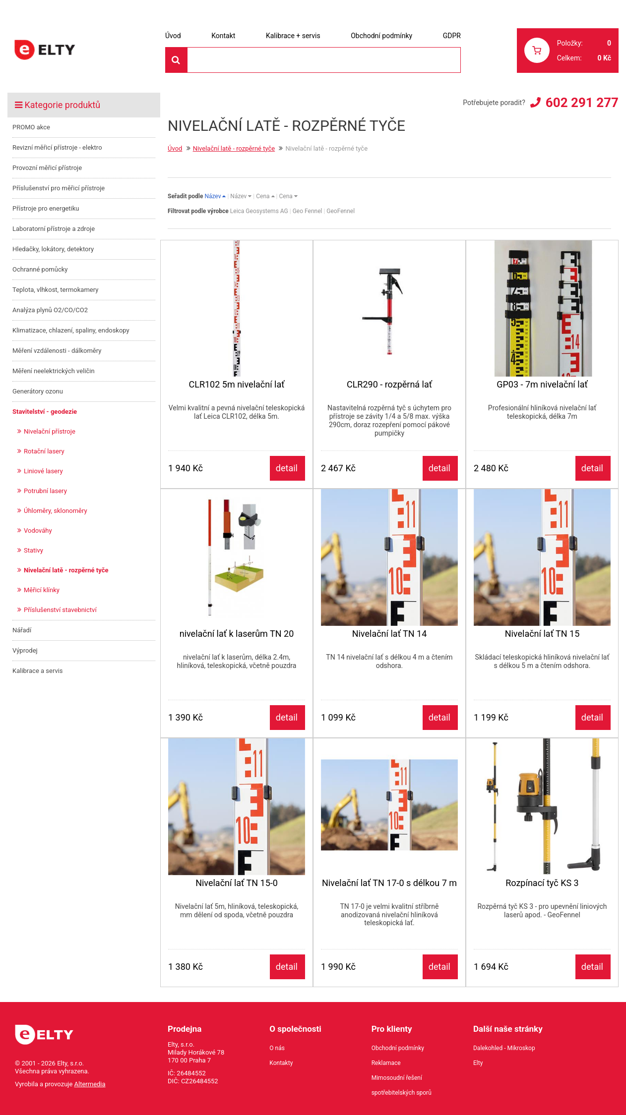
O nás (277, 1048)
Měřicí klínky (42, 590)
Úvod (173, 36)
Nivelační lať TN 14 (389, 633)
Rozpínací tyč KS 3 (542, 883)
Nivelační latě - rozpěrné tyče (66, 570)
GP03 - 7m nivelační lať (542, 384)
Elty (478, 1062)
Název (215, 196)
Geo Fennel (307, 211)
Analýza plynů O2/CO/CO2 (50, 310)
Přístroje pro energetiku (45, 208)
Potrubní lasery (45, 491)
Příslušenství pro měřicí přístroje (58, 188)
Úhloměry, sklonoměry (55, 510)
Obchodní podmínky (381, 36)
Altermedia (90, 1084)
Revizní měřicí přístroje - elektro (57, 147)
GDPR (452, 36)
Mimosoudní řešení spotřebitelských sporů (402, 1085)
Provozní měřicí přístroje (47, 167)
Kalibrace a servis (37, 670)
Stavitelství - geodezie (44, 411)
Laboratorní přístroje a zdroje (53, 228)
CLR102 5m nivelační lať (236, 384)
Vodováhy (38, 530)
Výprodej (25, 650)
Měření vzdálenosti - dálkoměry (56, 350)
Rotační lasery (44, 451)
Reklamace (386, 1062)
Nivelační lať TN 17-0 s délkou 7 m (389, 883)
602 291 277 (582, 102)
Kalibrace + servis (293, 36)
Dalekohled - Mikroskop (504, 1048)
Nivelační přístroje (49, 431)
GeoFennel (340, 211)
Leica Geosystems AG (259, 211)
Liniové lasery (43, 471)
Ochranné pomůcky (39, 269)
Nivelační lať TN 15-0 (236, 883)
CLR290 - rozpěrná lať (389, 384)
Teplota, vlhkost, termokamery (55, 289)
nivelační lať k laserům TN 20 (237, 633)
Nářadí (21, 630)
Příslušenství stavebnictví (60, 609)
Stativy (33, 550)
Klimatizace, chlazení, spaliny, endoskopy (70, 330)
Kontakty (281, 1062)
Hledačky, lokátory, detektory (53, 249)
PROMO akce (31, 127)
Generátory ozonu (37, 391)
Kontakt (223, 36)
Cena (265, 196)
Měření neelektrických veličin (53, 371)
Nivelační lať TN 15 (542, 633)
